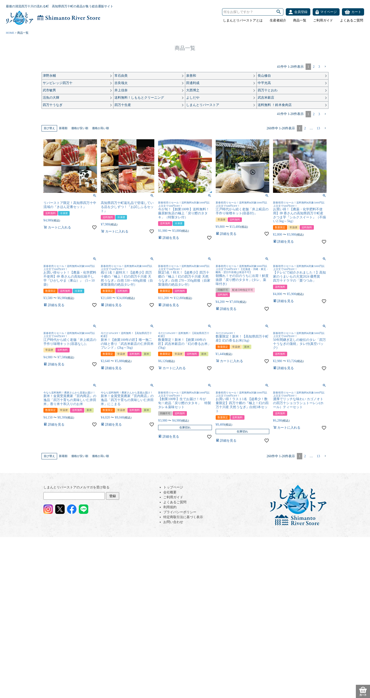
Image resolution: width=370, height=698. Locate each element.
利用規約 (170, 507)
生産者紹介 (278, 20)
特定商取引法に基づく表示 (183, 517)
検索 (278, 12)
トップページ (173, 487)
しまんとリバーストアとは (243, 20)
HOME (10, 32)
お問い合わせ (173, 522)
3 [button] (319, 66)
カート (356, 12)
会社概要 (170, 492)
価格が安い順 (79, 128)
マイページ (328, 12)
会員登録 (300, 12)
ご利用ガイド (323, 20)
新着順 (63, 128)
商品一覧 (299, 20)
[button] (325, 66)
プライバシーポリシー (179, 512)
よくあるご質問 (351, 20)
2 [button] (314, 66)
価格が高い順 (100, 128)
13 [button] (318, 128)
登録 (112, 496)
